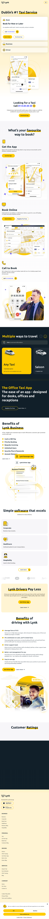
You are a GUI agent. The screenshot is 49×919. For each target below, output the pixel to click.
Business (4, 816)
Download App (18, 36)
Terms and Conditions (7, 898)
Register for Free (22, 218)
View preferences (24, 914)
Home (3, 884)
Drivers (3, 851)
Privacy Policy (5, 896)
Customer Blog (5, 842)
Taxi (3, 836)
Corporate (4, 819)
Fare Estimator (5, 871)
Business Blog (5, 825)
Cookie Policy (20, 917)
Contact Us (4, 888)
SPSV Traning (5, 853)
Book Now (4, 821)
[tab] (24, 20)
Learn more (6, 458)
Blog (3, 875)
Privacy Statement (27, 917)
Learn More (22, 408)
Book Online (7, 36)
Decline (35, 910)
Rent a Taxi (4, 858)
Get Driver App (24, 602)
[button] (47, 904)
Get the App (8, 155)
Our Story (4, 886)
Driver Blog (4, 860)
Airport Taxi (4, 868)
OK (14, 910)
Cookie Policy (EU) (6, 893)
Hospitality (4, 827)
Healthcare (4, 823)
